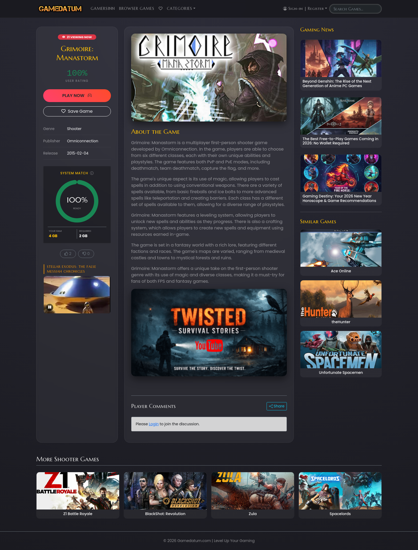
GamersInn (103, 8)
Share (276, 406)
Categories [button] (179, 8)
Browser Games (136, 8)
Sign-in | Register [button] (303, 8)
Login (154, 424)
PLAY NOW (77, 95)
